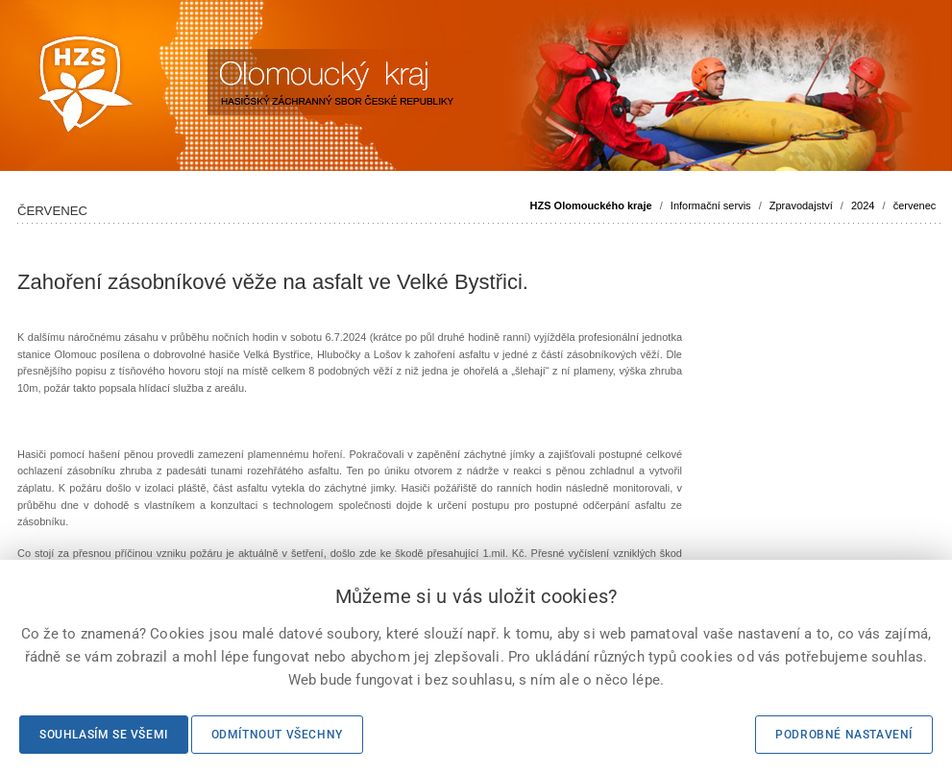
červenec (915, 205)
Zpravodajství (801, 205)
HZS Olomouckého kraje (591, 205)
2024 (862, 205)
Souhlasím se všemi (103, 734)
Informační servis (711, 205)
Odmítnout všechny (277, 734)
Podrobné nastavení (844, 734)
